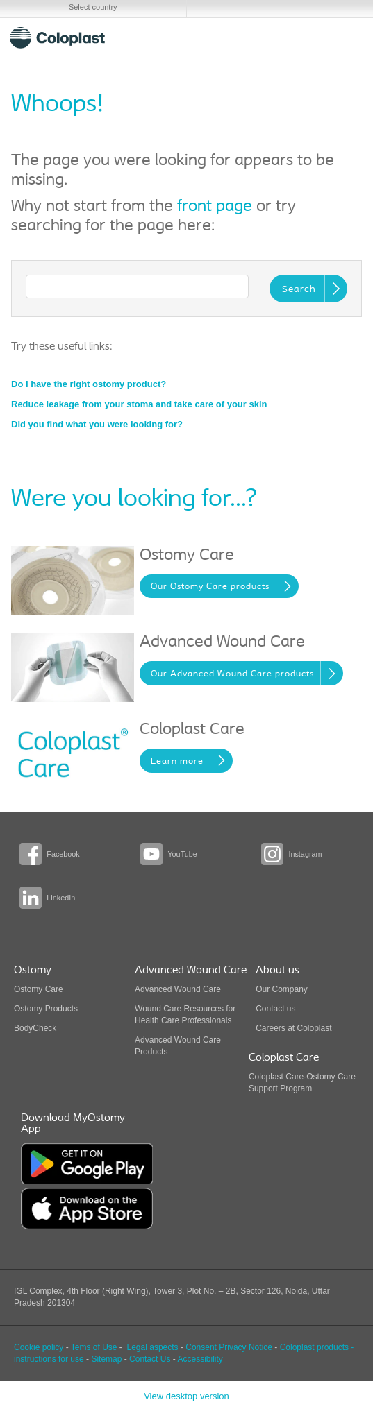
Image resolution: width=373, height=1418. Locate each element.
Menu (344, 37)
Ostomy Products (46, 1009)
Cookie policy (38, 1347)
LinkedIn (61, 898)
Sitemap (106, 1359)
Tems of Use (94, 1347)
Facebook (63, 854)
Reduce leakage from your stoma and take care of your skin (139, 404)
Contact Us (149, 1359)
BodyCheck (35, 1028)
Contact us (275, 1009)
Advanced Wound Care (178, 989)
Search (311, 37)
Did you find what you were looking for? (97, 424)
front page (214, 206)
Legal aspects (153, 1347)
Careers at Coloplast (293, 1028)
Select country (93, 7)
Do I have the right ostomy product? (88, 384)
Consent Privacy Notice (228, 1347)
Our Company (282, 989)
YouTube (182, 854)
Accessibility (199, 1359)
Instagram (305, 854)
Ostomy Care (38, 989)
